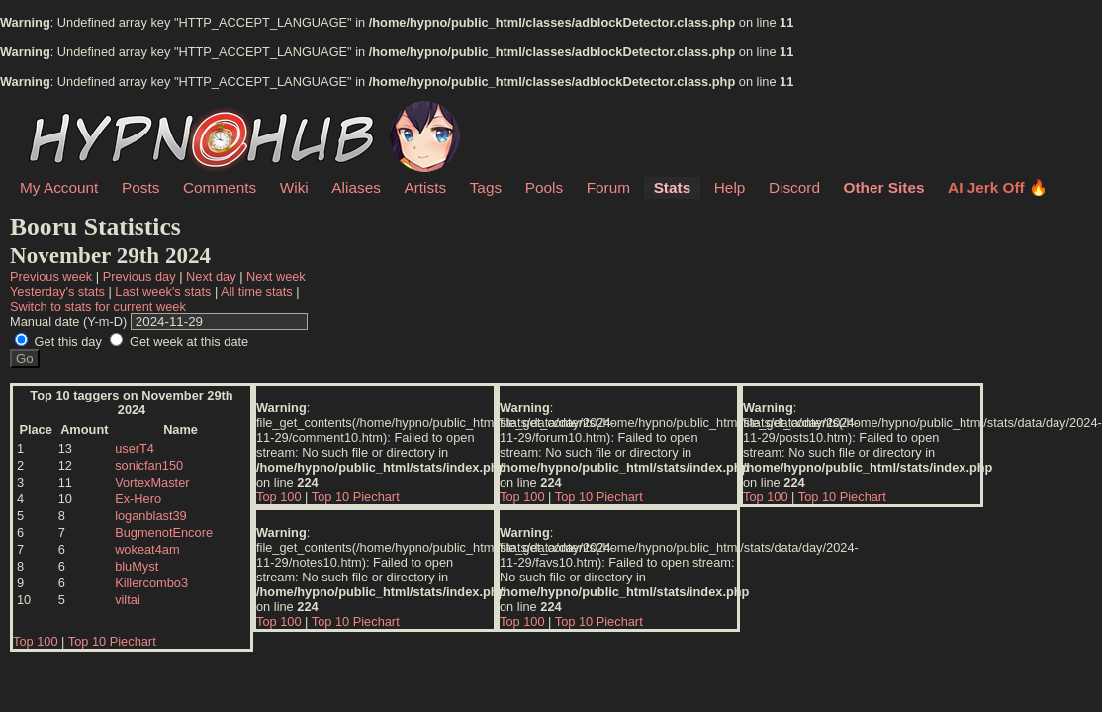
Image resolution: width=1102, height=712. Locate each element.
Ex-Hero (138, 498)
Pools (544, 187)
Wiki (294, 187)
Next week (276, 276)
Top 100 (35, 641)
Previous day (139, 276)
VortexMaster (152, 482)
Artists (425, 187)
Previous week (51, 276)
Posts (140, 187)
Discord (794, 187)
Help (730, 187)
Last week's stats (163, 291)
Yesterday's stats (57, 291)
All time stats (257, 291)
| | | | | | (550, 298)
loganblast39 (151, 515)
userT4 (134, 448)
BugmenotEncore (164, 532)
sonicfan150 (149, 465)
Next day (211, 276)
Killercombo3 (151, 583)
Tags (486, 187)
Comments (219, 187)
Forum (608, 187)
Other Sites (884, 187)
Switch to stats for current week (98, 306)
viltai (127, 599)
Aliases (356, 187)
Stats (672, 187)
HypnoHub (74, 112)
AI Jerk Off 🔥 (998, 187)
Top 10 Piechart (112, 641)
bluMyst (136, 566)
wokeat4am (147, 549)
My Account (59, 187)
